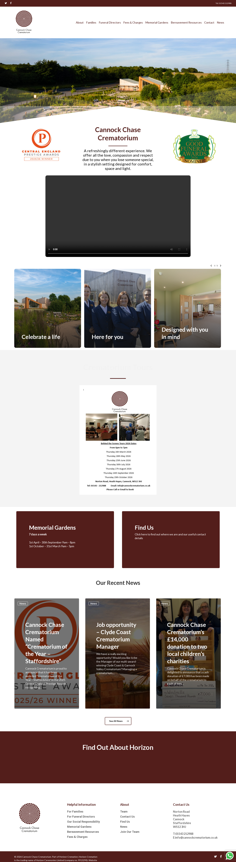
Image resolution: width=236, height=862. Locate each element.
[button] (118, 722)
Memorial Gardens (79, 826)
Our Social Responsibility (83, 821)
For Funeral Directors (81, 816)
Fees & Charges (77, 836)
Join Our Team (129, 831)
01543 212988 (184, 833)
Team (124, 811)
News (22, 604)
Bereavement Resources (83, 831)
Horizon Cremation (68, 856)
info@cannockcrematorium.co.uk (196, 837)
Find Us (125, 821)
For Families (75, 811)
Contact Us (127, 816)
